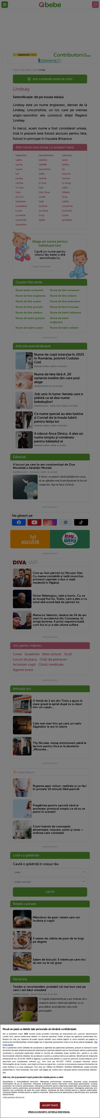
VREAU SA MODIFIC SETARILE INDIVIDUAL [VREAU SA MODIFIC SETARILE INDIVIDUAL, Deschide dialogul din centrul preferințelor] (49, 1112)
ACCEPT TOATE (50, 1105)
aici (38, 1061)
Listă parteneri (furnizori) (13, 1097)
